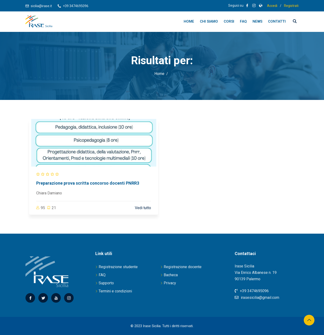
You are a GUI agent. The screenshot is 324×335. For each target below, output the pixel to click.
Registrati (291, 6)
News (257, 21)
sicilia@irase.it (41, 6)
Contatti (277, 21)
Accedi (272, 6)
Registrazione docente (183, 267)
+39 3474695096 (75, 6)
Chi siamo (209, 21)
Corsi (229, 21)
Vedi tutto (143, 208)
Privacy (170, 283)
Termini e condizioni (115, 291)
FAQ (243, 21)
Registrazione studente (118, 267)
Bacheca (171, 275)
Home (189, 21)
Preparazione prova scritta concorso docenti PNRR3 (87, 183)
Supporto (106, 283)
